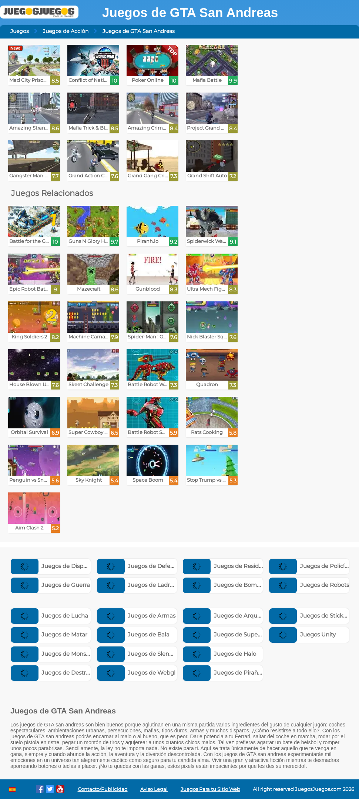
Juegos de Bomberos (227, 584)
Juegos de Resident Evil (231, 565)
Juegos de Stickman (312, 615)
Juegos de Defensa (138, 565)
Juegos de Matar (49, 634)
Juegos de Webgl (136, 672)
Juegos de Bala (133, 634)
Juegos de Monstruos (55, 653)
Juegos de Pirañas (223, 672)
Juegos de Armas (136, 615)
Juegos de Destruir (52, 672)
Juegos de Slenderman (144, 653)
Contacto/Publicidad (103, 789)
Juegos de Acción (65, 31)
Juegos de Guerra (50, 584)
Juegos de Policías (309, 565)
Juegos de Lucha (49, 615)
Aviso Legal (154, 789)
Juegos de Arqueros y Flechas (239, 615)
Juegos (19, 31)
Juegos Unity (302, 634)
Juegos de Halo (219, 653)
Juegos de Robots (309, 584)
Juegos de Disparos (53, 565)
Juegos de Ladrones (140, 584)
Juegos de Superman (228, 634)
